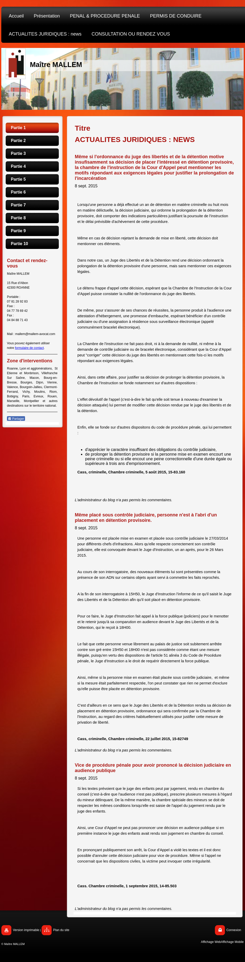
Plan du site (61, 930)
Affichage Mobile (232, 942)
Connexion (233, 930)
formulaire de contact (29, 348)
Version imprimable (26, 930)
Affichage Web (211, 942)
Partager (16, 419)
